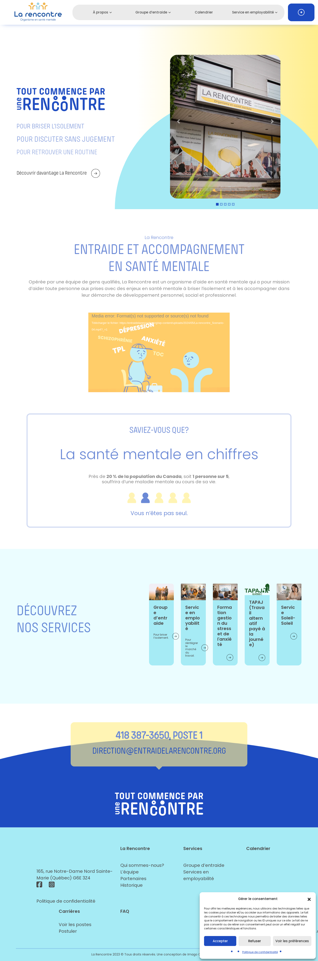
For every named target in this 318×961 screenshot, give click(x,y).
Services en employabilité (198, 875)
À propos (100, 12)
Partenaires (133, 878)
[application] (159, 352)
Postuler (68, 931)
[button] (309, 899)
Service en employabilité (253, 12)
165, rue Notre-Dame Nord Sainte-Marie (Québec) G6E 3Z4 (74, 874)
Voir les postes (75, 924)
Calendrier (204, 12)
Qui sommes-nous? (142, 865)
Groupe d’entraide (151, 12)
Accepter (220, 941)
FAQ (124, 911)
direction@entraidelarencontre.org (159, 751)
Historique (131, 885)
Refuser (254, 941)
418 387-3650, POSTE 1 (159, 735)
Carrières (69, 911)
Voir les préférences (292, 941)
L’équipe (129, 872)
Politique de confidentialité (260, 952)
